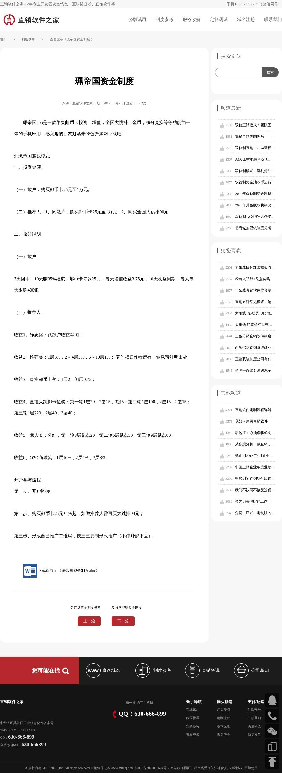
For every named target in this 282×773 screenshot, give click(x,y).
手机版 (148, 703)
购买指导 (192, 718)
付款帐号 (254, 710)
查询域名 (102, 670)
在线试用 (192, 710)
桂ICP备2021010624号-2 (152, 768)
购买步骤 (223, 710)
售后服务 (223, 735)
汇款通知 (254, 718)
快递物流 (254, 726)
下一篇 (123, 621)
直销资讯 (202, 670)
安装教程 (192, 726)
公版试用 (137, 19)
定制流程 (223, 718)
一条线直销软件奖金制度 (255, 290)
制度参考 (164, 19)
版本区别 (223, 726)
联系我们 (273, 19)
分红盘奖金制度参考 (85, 607)
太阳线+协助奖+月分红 (253, 313)
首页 (3, 39)
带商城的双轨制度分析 (253, 228)
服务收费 (192, 19)
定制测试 (219, 19)
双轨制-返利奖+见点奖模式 (256, 216)
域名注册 (246, 19)
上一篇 (89, 621)
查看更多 (192, 735)
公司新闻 (251, 670)
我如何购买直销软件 (251, 421)
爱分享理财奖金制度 (127, 607)
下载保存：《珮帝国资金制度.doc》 (61, 571)
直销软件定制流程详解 (253, 410)
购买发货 (254, 735)
